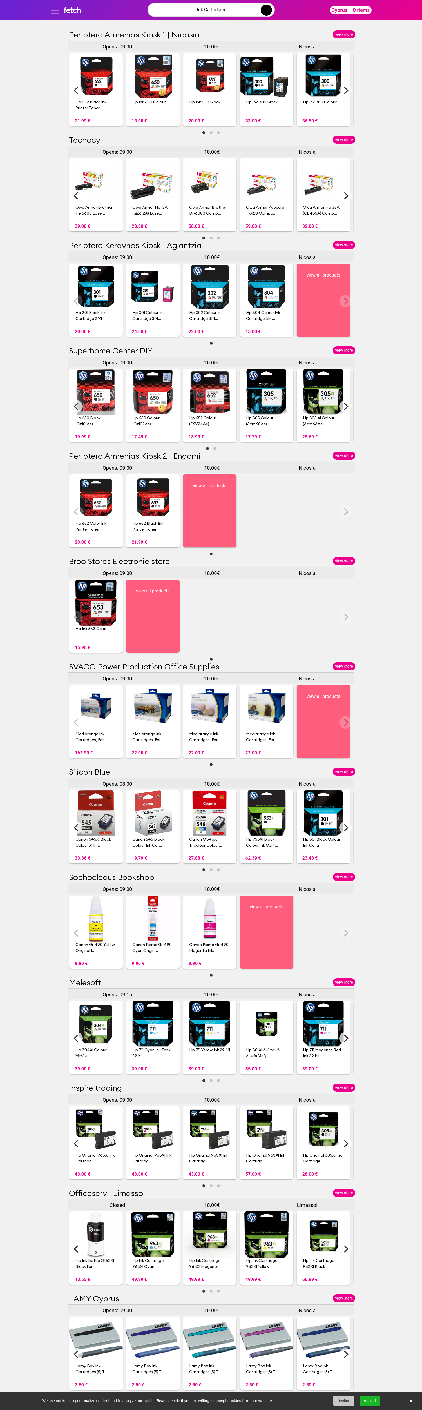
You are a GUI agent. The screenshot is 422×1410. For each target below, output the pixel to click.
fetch (72, 10)
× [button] (411, 1401)
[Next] (345, 90)
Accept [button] (370, 1400)
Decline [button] (343, 1400)
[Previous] (76, 90)
